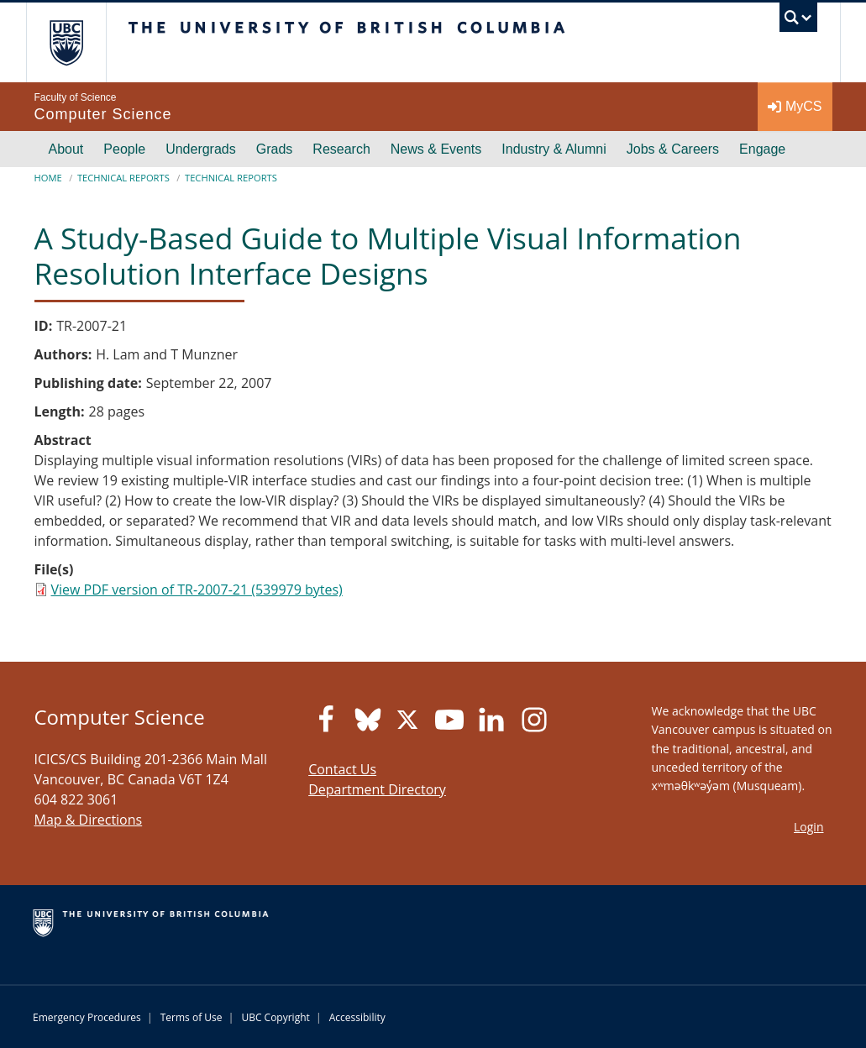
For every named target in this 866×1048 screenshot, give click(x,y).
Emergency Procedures (87, 1017)
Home (48, 177)
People (124, 149)
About (66, 149)
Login (808, 827)
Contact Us (342, 769)
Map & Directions (88, 819)
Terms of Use (191, 1017)
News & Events (436, 149)
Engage (762, 149)
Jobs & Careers (673, 149)
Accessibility (357, 1017)
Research (341, 149)
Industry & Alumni (553, 149)
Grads (274, 149)
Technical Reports (123, 177)
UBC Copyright (275, 1017)
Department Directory (377, 789)
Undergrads (200, 149)
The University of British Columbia (78, 42)
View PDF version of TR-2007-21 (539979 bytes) (197, 589)
